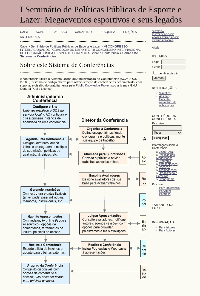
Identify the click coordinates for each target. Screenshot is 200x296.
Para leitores (167, 227)
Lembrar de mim (169, 73)
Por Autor (165, 190)
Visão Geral (166, 151)
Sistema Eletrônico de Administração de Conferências (165, 36)
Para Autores (167, 230)
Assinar (164, 96)
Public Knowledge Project (93, 85)
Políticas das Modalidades (165, 156)
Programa (165, 161)
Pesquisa (107, 31)
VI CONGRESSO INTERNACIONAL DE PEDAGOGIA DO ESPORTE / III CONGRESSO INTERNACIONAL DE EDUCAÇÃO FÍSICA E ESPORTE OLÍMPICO (80, 50)
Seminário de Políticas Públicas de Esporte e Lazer (66, 46)
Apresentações (168, 164)
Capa (24, 31)
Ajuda (155, 47)
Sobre (41, 31)
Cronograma (167, 179)
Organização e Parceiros (166, 175)
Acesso (61, 31)
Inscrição (164, 167)
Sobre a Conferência (105, 53)
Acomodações (168, 170)
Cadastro (83, 31)
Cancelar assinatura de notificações (167, 102)
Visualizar (165, 93)
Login (155, 61)
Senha (156, 67)
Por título (165, 194)
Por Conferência (169, 187)
